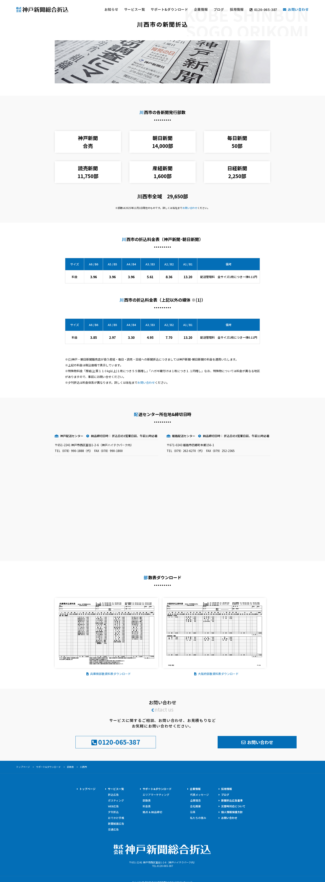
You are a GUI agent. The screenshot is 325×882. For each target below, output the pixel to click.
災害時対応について (233, 805)
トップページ (88, 788)
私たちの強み (198, 817)
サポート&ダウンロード (185, 9)
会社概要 (195, 805)
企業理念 (195, 800)
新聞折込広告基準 (232, 800)
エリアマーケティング (156, 794)
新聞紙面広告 (116, 823)
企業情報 (212, 9)
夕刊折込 (113, 811)
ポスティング (116, 800)
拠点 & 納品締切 (152, 811)
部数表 (70, 766)
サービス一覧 (155, 9)
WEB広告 (113, 805)
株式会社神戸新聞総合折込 (162, 846)
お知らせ (135, 9)
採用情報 (245, 9)
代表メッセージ (199, 794)
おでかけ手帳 (116, 817)
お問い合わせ (189, 208)
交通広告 (113, 828)
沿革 (192, 811)
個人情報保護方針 (232, 811)
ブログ (228, 9)
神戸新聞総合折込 (44, 11)
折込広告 (113, 794)
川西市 (83, 766)
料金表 (147, 805)
